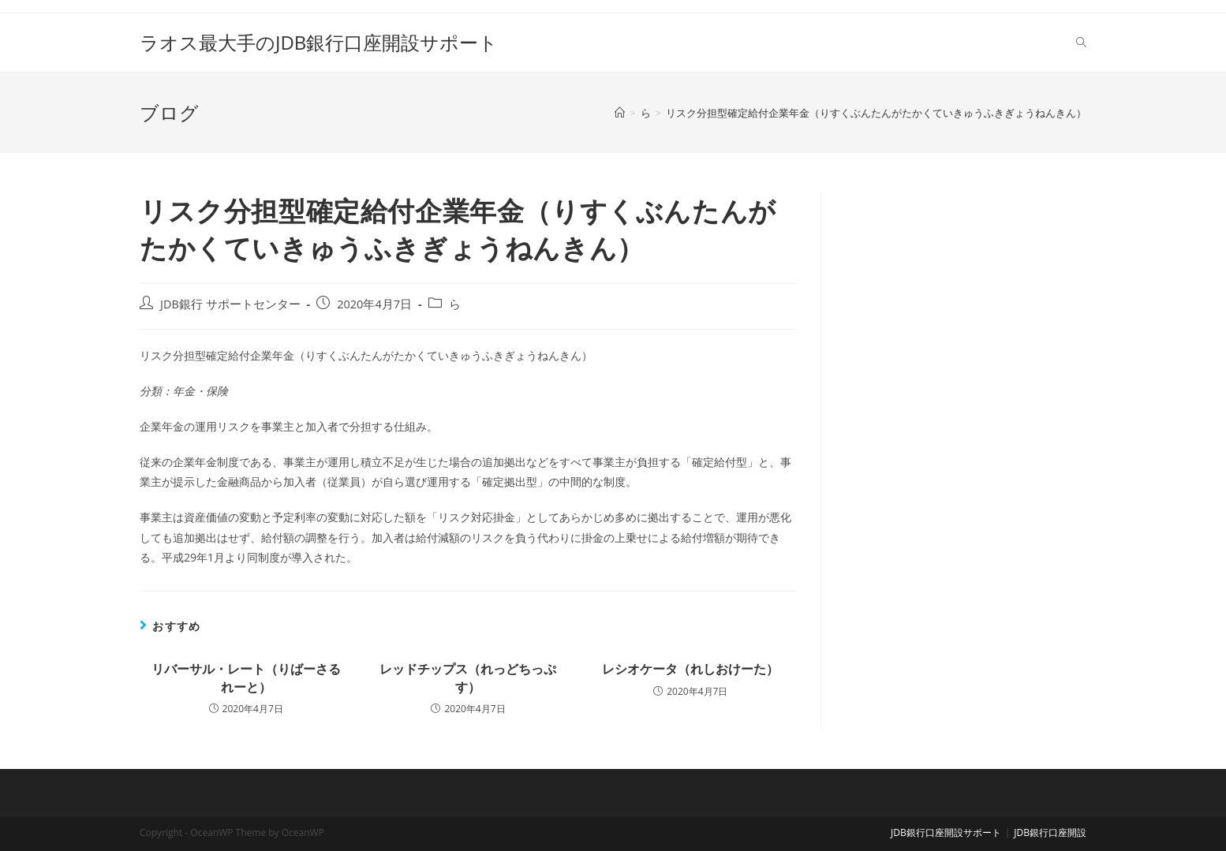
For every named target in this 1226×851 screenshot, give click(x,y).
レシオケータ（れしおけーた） (690, 668)
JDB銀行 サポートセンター (230, 304)
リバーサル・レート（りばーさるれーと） (246, 677)
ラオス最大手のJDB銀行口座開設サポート (319, 42)
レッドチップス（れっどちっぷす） (467, 677)
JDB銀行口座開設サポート (946, 832)
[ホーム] (620, 113)
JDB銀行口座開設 (1050, 832)
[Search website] (1081, 42)
